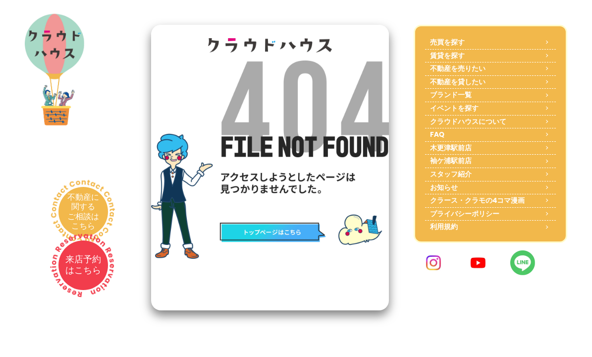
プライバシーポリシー (464, 214)
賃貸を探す (447, 55)
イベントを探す (454, 108)
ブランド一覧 (451, 95)
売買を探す (447, 42)
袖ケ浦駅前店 (451, 161)
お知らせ (444, 187)
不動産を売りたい (457, 68)
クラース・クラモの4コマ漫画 (477, 200)
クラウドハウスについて (468, 121)
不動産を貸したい (457, 82)
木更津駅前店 (451, 148)
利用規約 (444, 227)
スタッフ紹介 (451, 174)
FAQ (437, 134)
